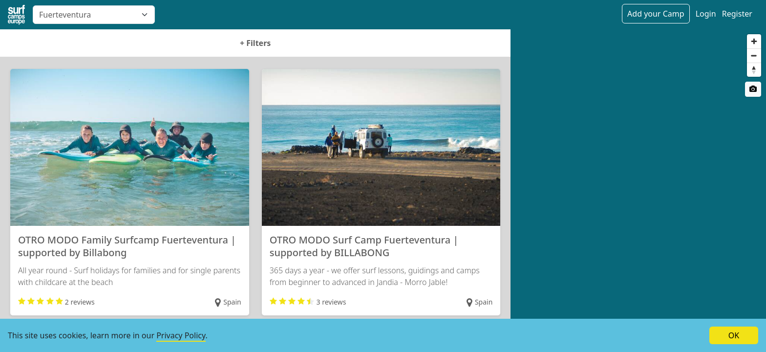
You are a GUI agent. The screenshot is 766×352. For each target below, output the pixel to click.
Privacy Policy (180, 335)
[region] (638, 190)
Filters (255, 43)
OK (733, 335)
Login (706, 13)
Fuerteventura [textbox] (65, 14)
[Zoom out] (754, 55)
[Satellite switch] (753, 89)
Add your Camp (655, 13)
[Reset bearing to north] (754, 70)
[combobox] (94, 14)
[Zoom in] (754, 41)
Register (737, 13)
